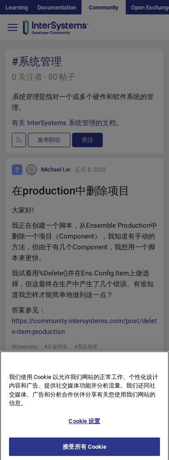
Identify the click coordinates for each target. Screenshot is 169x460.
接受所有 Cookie (84, 450)
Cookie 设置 (84, 424)
